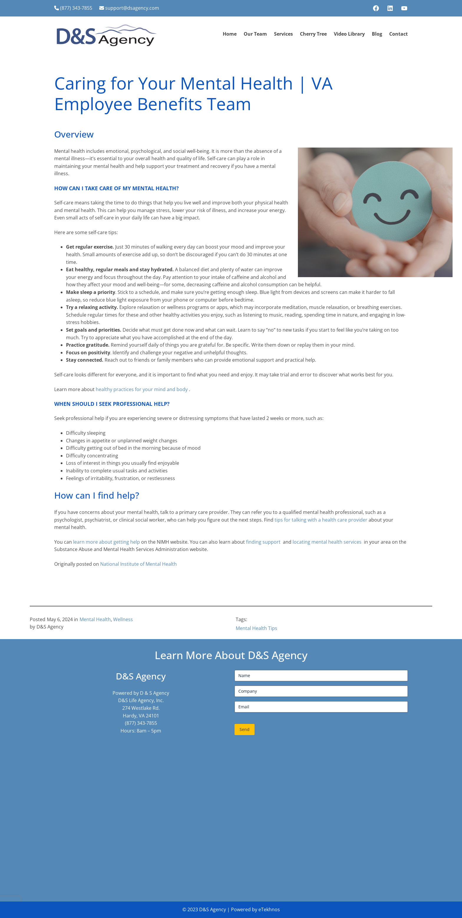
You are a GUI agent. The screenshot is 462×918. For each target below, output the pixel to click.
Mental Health (95, 619)
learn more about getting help (107, 542)
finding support (264, 542)
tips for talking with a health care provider (321, 520)
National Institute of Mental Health (138, 564)
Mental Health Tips (256, 628)
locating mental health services (328, 542)
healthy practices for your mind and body (142, 389)
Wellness (123, 619)
